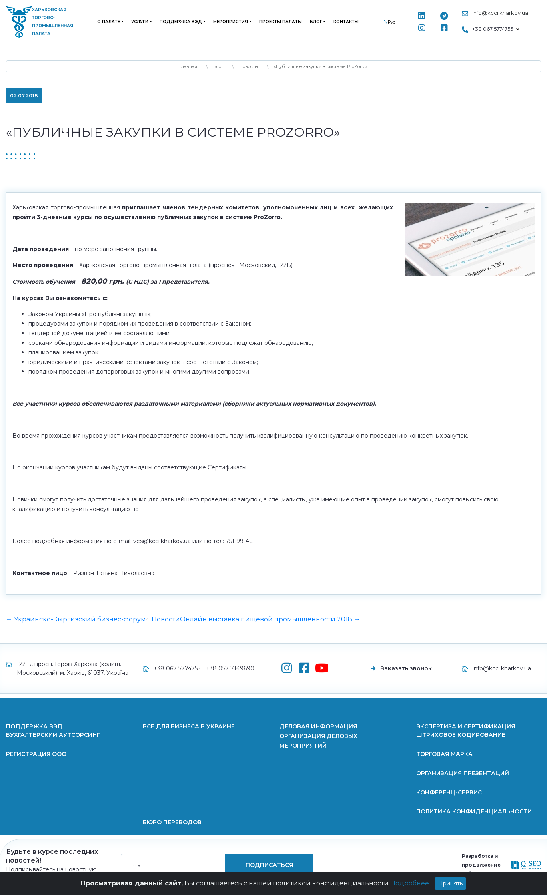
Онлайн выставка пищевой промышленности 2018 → (270, 619)
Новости (166, 619)
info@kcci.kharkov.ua (500, 13)
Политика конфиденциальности (474, 811)
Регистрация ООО (36, 754)
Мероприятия (230, 21)
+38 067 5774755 (177, 668)
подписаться (269, 865)
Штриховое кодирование (460, 734)
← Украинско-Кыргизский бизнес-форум (76, 619)
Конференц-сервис (449, 792)
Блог (316, 21)
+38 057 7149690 (230, 668)
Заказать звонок (406, 668)
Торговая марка (444, 754)
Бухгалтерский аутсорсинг (53, 734)
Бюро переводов (172, 822)
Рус (391, 22)
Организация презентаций (462, 773)
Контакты (346, 21)
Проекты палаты (280, 21)
